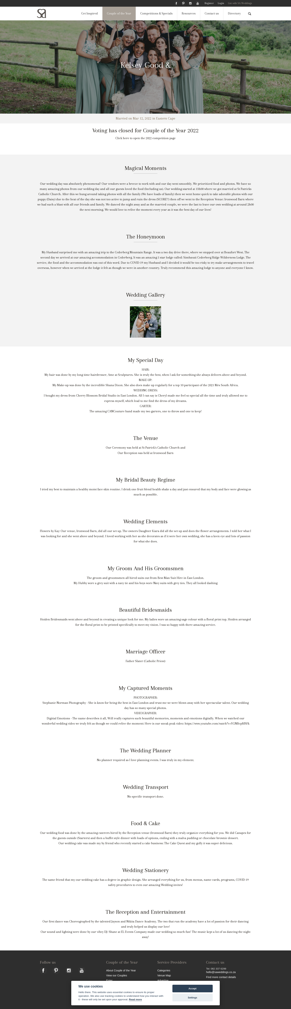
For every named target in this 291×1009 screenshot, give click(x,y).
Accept (193, 988)
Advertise (163, 980)
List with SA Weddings (240, 3)
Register (209, 3)
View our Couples (116, 975)
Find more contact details (221, 977)
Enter (109, 980)
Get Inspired (89, 13)
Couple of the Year (119, 13)
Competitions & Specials (156, 13)
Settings (192, 997)
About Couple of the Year (121, 970)
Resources (189, 13)
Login (221, 3)
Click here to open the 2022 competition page (145, 138)
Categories (163, 970)
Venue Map (164, 975)
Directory (234, 13)
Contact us (212, 13)
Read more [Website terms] (135, 999)
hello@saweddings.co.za (221, 972)
